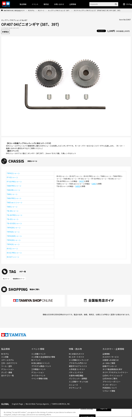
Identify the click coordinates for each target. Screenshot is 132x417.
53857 (94, 184)
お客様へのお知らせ (110, 360)
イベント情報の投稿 (39, 378)
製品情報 (23, 4)
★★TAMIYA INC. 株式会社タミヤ (14, 10)
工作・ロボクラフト (9, 363)
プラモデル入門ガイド (78, 363)
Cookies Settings (86, 409)
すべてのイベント (38, 375)
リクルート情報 (108, 391)
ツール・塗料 (6, 366)
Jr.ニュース (73, 384)
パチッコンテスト (76, 372)
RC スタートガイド (76, 357)
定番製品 (5, 32)
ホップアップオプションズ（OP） (59, 10)
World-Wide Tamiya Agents (37, 404)
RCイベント (36, 360)
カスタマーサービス (110, 357)
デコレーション (7, 369)
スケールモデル (7, 360)
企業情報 (106, 354)
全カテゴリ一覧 (7, 375)
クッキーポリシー (109, 384)
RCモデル (31, 10)
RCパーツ (41, 10)
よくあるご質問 (108, 363)
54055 (77, 186)
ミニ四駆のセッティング (79, 360)
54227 (81, 181)
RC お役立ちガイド (76, 354)
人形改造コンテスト (77, 369)
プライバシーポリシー (111, 381)
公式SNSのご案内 (109, 378)
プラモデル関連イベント (41, 366)
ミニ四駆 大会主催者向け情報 (43, 357)
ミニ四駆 (4, 357)
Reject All (103, 409)
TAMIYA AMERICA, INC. (60, 404)
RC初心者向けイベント (40, 363)
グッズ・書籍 (6, 372)
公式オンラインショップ (112, 375)
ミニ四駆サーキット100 (78, 381)
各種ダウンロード (109, 366)
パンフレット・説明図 (78, 378)
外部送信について (109, 387)
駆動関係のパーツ (18, 279)
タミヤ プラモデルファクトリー (115, 372)
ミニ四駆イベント (38, 354)
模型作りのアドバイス (78, 366)
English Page (17, 404)
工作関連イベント (38, 369)
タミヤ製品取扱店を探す (112, 369)
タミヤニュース (75, 387)
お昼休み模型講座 (76, 375)
